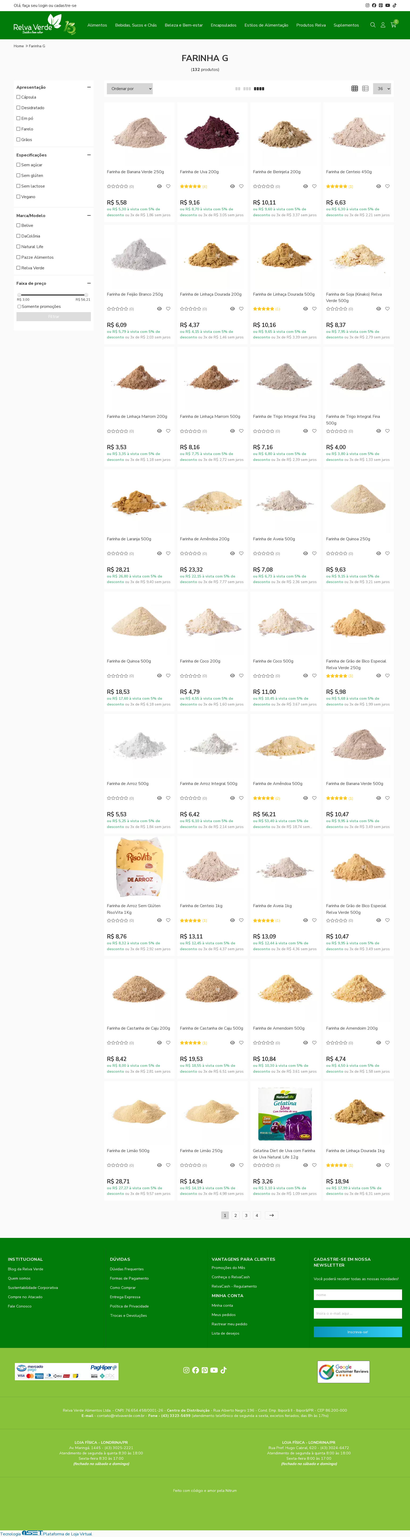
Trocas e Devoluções (128, 1315)
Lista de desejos (225, 1333)
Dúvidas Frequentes (127, 1269)
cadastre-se (65, 6)
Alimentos (97, 25)
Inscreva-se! (358, 1332)
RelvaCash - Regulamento (234, 1286)
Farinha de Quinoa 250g (348, 539)
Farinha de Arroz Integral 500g (208, 784)
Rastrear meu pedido (229, 1324)
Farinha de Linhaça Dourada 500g (284, 294)
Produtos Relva (311, 25)
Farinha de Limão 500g (128, 1151)
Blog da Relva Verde (25, 1269)
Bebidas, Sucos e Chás (136, 25)
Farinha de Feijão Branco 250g (135, 294)
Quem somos (19, 1278)
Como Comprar (123, 1287)
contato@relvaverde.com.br (121, 1415)
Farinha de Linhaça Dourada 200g (211, 294)
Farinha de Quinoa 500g (129, 661)
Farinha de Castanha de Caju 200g (138, 1028)
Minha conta (222, 1305)
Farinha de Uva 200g (199, 172)
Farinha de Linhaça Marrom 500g (210, 416)
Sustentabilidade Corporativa (33, 1287)
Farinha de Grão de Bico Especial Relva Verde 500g (356, 909)
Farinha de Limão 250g (201, 1151)
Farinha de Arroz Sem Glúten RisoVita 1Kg (133, 909)
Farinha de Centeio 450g (349, 172)
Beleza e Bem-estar (184, 25)
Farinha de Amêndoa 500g (277, 784)
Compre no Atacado (25, 1297)
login (44, 6)
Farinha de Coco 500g (273, 661)
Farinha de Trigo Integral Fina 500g (353, 420)
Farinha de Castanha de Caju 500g (211, 1028)
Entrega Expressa (125, 1297)
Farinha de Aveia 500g (274, 539)
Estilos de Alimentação (266, 25)
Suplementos (346, 25)
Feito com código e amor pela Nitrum (205, 1490)
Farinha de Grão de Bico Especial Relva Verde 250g (356, 664)
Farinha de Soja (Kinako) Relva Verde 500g (354, 297)
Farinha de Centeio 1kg (201, 906)
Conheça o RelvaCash (231, 1277)
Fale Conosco (20, 1306)
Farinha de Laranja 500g (129, 539)
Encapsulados (223, 25)
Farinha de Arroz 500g (128, 784)
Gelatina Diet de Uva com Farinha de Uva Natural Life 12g (284, 1154)
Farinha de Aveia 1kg (272, 906)
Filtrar (53, 317)
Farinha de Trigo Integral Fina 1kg (284, 416)
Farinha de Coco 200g (200, 661)
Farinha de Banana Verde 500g (354, 784)
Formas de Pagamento (129, 1278)
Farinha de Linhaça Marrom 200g (137, 416)
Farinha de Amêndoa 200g (204, 539)
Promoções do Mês (228, 1267)
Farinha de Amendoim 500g (279, 1028)
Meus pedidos (224, 1314)
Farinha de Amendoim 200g (352, 1028)
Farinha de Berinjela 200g (277, 172)
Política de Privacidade (129, 1306)
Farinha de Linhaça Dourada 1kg (355, 1151)
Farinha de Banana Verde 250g (135, 172)
